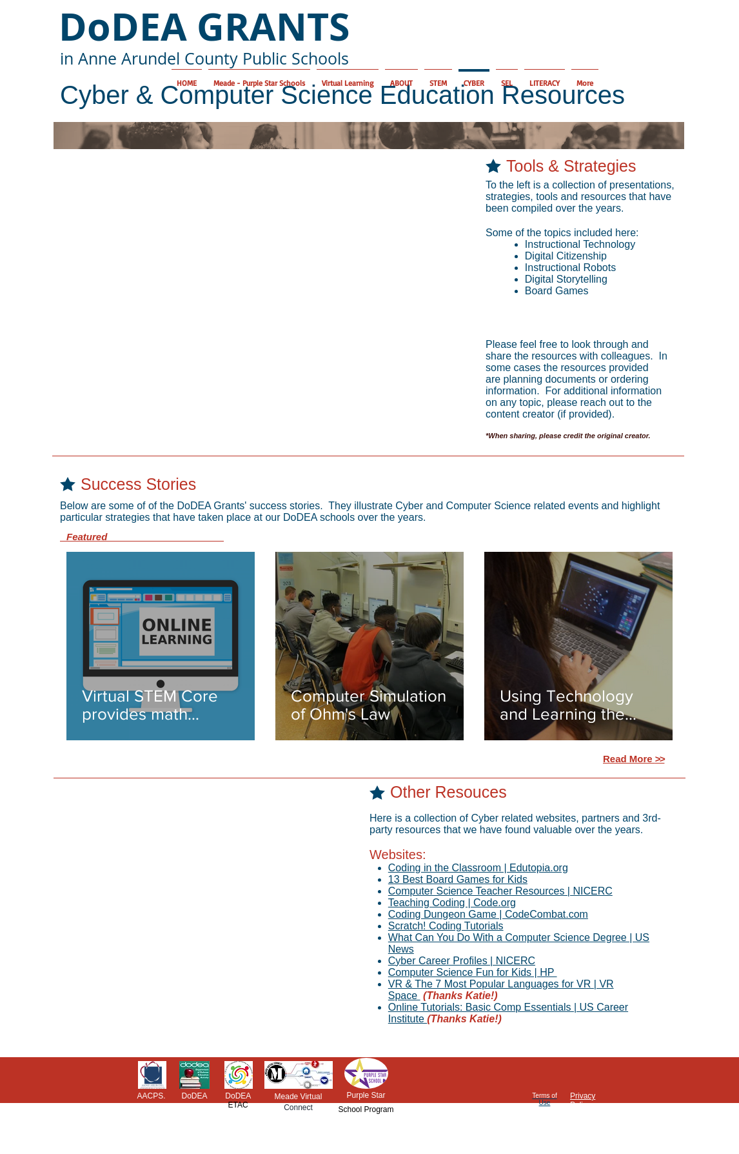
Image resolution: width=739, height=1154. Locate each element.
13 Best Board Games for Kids (457, 879)
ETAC (238, 1104)
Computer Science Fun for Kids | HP (472, 972)
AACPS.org (151, 1100)
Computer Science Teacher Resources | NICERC (500, 891)
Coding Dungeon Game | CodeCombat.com (488, 914)
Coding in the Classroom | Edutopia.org (478, 867)
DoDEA (194, 1095)
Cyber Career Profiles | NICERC (461, 960)
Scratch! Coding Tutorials (446, 925)
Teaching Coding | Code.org (452, 902)
